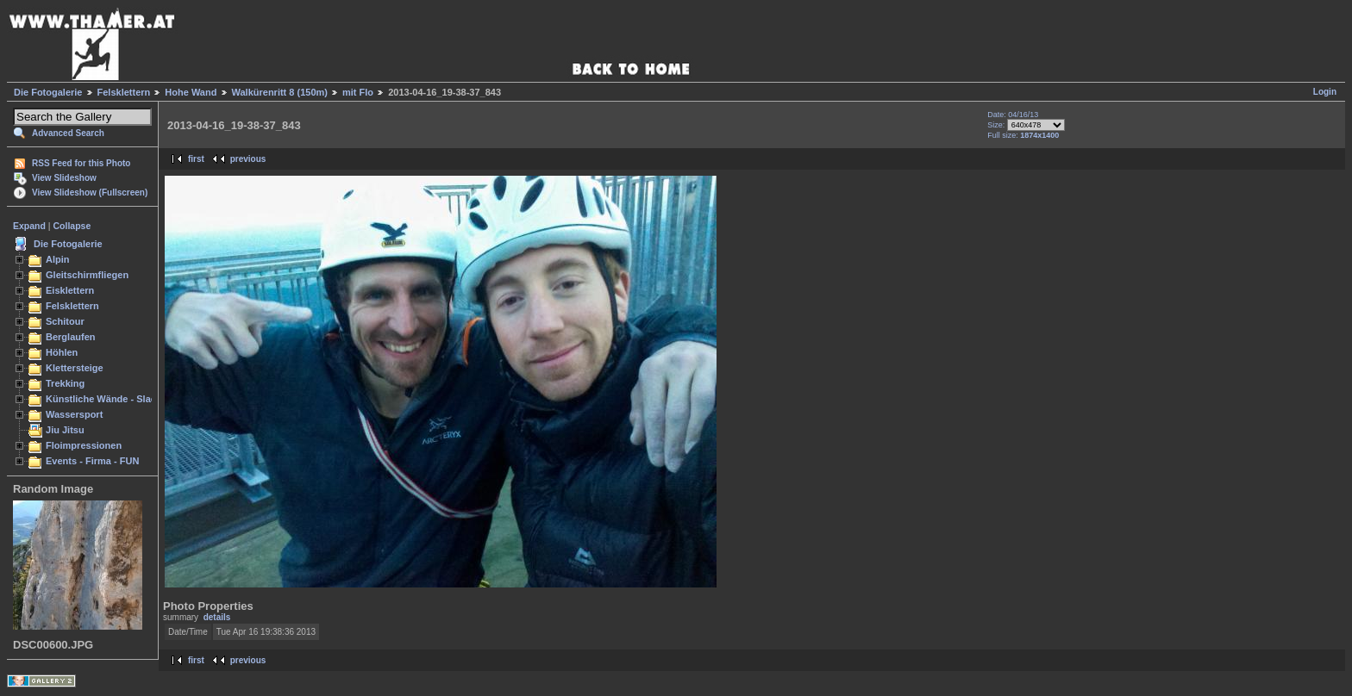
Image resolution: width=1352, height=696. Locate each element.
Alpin (58, 259)
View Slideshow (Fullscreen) (89, 192)
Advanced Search (68, 133)
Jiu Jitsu (65, 430)
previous (248, 159)
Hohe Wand (190, 92)
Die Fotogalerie (48, 92)
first (196, 159)
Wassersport (74, 414)
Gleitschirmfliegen (87, 275)
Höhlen (62, 352)
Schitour (65, 321)
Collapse (72, 226)
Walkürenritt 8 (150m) (280, 92)
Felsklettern (124, 92)
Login (1324, 91)
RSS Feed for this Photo (81, 163)
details (217, 617)
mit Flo (357, 92)
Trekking (65, 383)
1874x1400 (1039, 135)
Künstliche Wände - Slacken (109, 399)
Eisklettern (70, 290)
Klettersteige (74, 368)
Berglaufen (71, 337)
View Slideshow (64, 178)
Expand (29, 226)
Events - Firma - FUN (92, 461)
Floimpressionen (84, 445)
